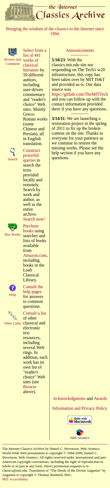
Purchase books (31, 228)
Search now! (34, 219)
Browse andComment (12, 61)
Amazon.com (34, 255)
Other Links (12, 323)
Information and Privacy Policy (79, 408)
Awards (100, 398)
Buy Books (12, 234)
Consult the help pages (33, 289)
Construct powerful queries (31, 155)
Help (12, 295)
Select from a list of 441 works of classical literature (34, 60)
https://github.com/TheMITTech (80, 94)
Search (12, 159)
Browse (29, 386)
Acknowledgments (69, 398)
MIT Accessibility (15, 479)
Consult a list (34, 313)
